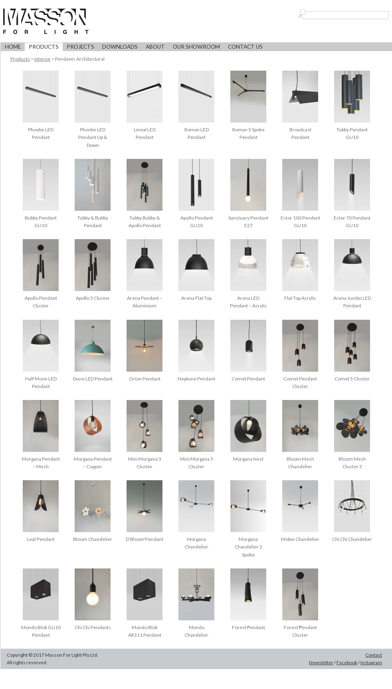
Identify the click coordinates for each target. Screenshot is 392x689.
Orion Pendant (144, 379)
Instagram (371, 662)
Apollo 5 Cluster (93, 298)
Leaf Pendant (41, 539)
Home (13, 47)
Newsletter (321, 662)
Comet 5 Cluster (352, 379)
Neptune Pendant (196, 379)
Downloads (120, 47)
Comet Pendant (248, 379)
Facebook (347, 662)
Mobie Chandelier (300, 539)
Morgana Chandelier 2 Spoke (248, 546)
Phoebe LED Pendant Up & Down (92, 137)
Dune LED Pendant (93, 379)
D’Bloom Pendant (144, 539)
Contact (373, 655)
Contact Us (245, 47)
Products (44, 47)
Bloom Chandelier (92, 539)
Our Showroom (196, 47)
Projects (80, 47)
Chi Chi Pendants (93, 627)
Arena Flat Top (196, 298)
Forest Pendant (248, 627)
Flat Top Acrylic (300, 298)
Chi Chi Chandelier (352, 539)
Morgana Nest (248, 459)
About (155, 47)
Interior (42, 59)
